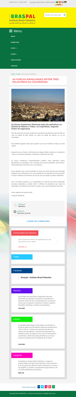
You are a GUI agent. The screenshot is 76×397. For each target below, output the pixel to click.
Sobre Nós (15, 42)
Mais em (21, 373)
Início (13, 36)
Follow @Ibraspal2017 (29, 387)
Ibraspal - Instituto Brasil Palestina (36, 277)
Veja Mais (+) (22, 247)
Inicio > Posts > (16, 74)
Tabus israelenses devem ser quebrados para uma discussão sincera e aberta (34, 240)
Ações (13, 54)
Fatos (13, 48)
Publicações (16, 60)
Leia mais (21, 308)
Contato (14, 66)
